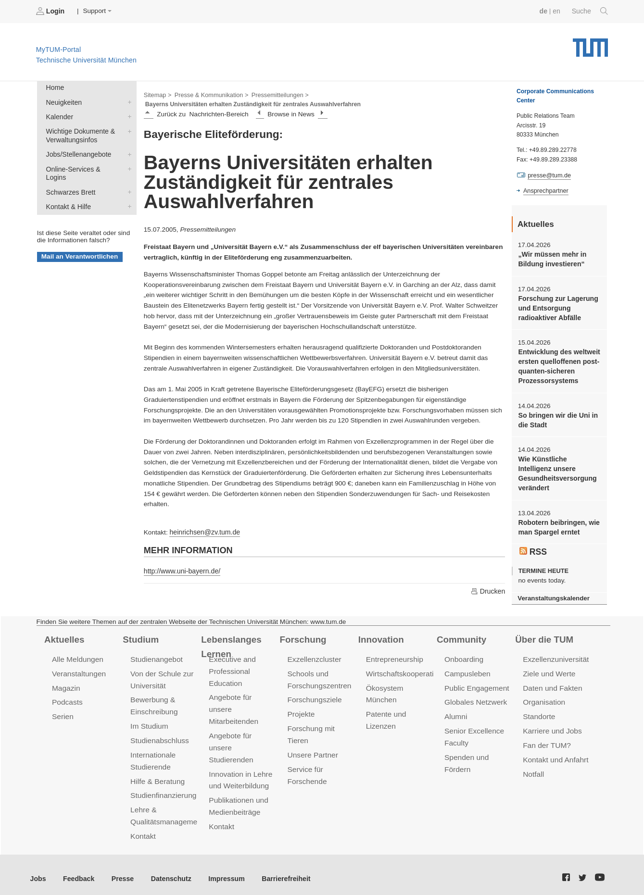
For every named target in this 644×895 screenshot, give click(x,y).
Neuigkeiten (127, 101)
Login (51, 11)
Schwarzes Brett (127, 179)
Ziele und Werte (548, 671)
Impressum (219, 870)
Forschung (302, 637)
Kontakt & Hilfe (127, 193)
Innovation (380, 637)
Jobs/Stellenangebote (127, 151)
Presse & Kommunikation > (209, 94)
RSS (532, 544)
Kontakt (142, 829)
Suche (590, 11)
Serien (62, 713)
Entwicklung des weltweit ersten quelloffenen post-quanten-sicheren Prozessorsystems (557, 363)
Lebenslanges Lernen (245, 637)
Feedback (77, 870)
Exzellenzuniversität (554, 658)
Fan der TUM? (546, 741)
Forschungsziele (314, 697)
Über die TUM (543, 637)
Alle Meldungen (76, 658)
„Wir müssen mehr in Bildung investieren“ (551, 258)
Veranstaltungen (78, 671)
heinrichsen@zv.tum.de (203, 531)
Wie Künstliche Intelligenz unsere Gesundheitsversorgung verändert (558, 467)
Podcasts (67, 699)
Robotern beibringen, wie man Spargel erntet (557, 520)
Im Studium (148, 722)
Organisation (543, 699)
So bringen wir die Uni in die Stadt (556, 415)
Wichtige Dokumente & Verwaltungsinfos (127, 129)
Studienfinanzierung (162, 789)
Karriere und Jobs (551, 727)
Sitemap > (157, 94)
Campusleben (466, 671)
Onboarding (463, 658)
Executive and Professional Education (231, 669)
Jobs (38, 870)
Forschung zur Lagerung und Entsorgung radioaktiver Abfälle (556, 306)
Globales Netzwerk (474, 699)
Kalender (127, 115)
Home (54, 87)
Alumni (455, 713)
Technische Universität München (590, 43)
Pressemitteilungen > (275, 94)
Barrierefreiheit (276, 870)
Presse (119, 870)
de (545, 10)
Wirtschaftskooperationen (406, 671)
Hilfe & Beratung (156, 775)
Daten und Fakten (551, 685)
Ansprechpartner (545, 190)
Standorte (538, 713)
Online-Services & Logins (127, 165)
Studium (140, 637)
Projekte (301, 711)
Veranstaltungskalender (552, 590)
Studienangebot (155, 658)
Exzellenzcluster (314, 658)
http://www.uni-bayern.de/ (180, 569)
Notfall (533, 769)
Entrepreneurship (393, 658)
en (557, 10)
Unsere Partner (312, 750)
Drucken (488, 589)
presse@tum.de (548, 175)
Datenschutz (166, 870)
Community (460, 637)
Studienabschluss (158, 736)
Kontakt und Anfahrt (554, 755)
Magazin (65, 685)
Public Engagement (475, 685)
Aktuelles (63, 637)
